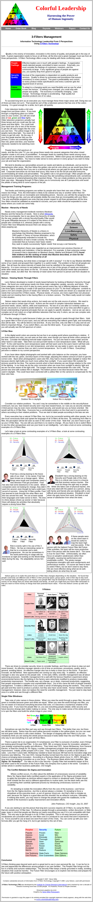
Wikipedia (48, 214)
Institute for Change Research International (52, 885)
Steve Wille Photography (50, 892)
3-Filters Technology (49, 44)
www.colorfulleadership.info (47, 899)
